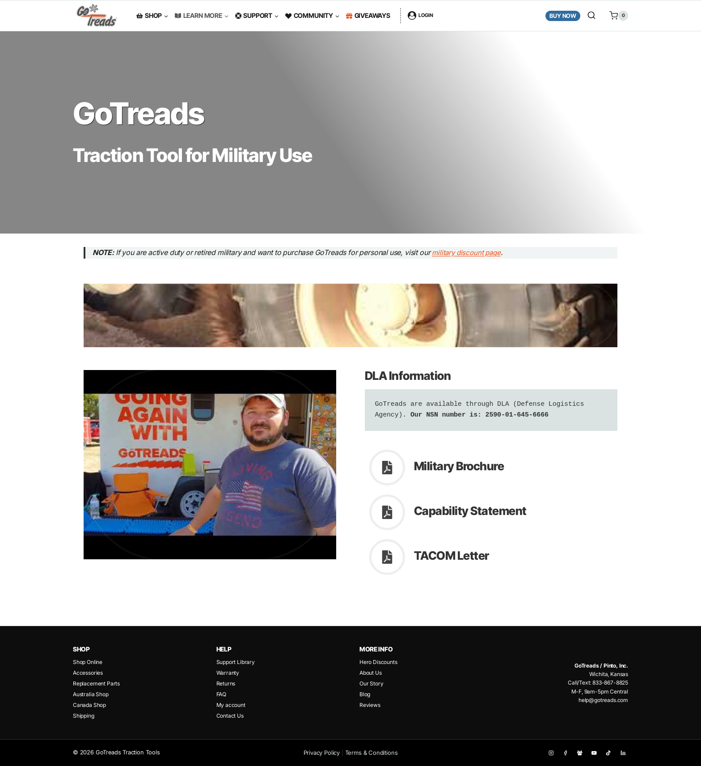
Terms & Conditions (371, 752)
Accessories (88, 672)
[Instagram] (551, 753)
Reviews (369, 705)
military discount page (476, 252)
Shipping (83, 715)
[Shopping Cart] (615, 16)
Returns (226, 683)
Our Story (371, 683)
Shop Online (87, 662)
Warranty (228, 672)
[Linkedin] (623, 753)
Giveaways (368, 16)
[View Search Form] (591, 15)
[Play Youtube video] (350, 315)
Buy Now (562, 16)
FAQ (221, 694)
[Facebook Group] (579, 753)
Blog (364, 694)
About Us (370, 672)
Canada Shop (89, 705)
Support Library (235, 662)
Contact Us (230, 715)
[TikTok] (609, 753)
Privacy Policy (322, 752)
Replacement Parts (96, 683)
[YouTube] (594, 753)
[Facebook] (565, 753)
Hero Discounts (378, 662)
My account (230, 705)
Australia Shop (91, 694)
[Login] (420, 15)
